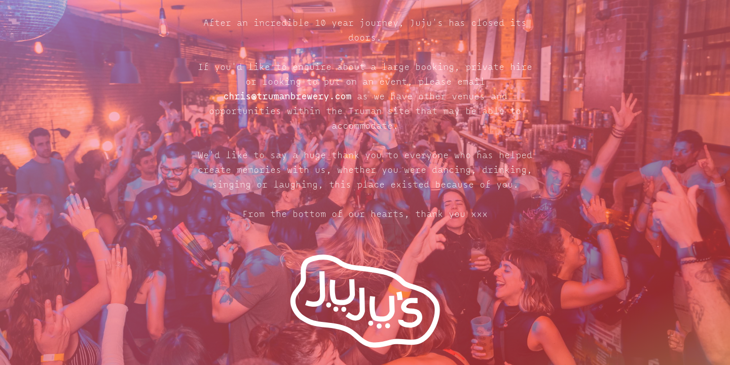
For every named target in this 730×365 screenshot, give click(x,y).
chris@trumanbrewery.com (287, 97)
